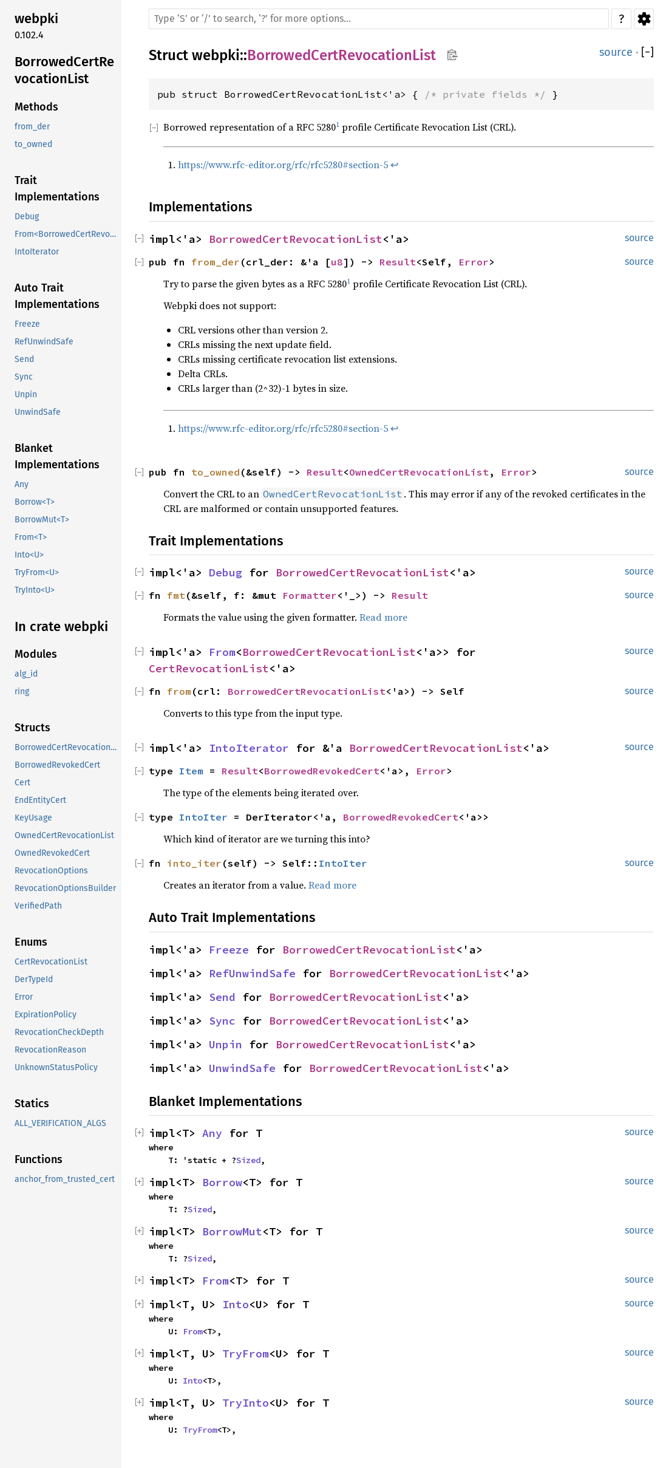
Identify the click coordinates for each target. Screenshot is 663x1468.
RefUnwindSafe (44, 341)
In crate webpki (61, 626)
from (179, 691)
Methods (36, 107)
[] (647, 52)
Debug (27, 216)
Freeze (27, 324)
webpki (36, 18)
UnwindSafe (38, 412)
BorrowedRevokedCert (57, 765)
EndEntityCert (40, 800)
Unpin (26, 394)
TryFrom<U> (37, 572)
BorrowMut (232, 1231)
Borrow (222, 1182)
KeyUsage (33, 818)
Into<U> (29, 555)
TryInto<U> (35, 590)
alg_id (26, 674)
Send (24, 359)
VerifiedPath (38, 906)
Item (191, 771)
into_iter (194, 863)
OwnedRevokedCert (52, 853)
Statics (32, 1103)
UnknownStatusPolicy (56, 1067)
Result (397, 262)
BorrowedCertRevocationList (64, 70)
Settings (644, 19)
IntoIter (203, 817)
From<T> (31, 537)
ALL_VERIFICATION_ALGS (60, 1123)
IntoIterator (37, 252)
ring (22, 691)
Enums (31, 942)
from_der (32, 126)
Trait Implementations (57, 188)
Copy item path (452, 54)
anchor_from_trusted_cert (65, 1179)
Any (22, 484)
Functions (39, 1159)
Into (235, 1304)
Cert (22, 782)
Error (24, 997)
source (616, 52)
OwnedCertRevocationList (64, 835)
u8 (337, 262)
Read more (383, 617)
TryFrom (245, 1353)
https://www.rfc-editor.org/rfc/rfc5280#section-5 (283, 164)
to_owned (33, 144)
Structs (32, 727)
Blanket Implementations (57, 456)
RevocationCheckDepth (59, 1032)
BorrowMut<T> (42, 519)
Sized (248, 1160)
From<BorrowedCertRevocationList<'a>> (67, 234)
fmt (176, 595)
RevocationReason (50, 1050)
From (222, 652)
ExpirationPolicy (45, 1014)
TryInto (245, 1403)
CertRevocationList (51, 962)
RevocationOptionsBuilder (65, 888)
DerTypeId (34, 979)
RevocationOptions (51, 870)
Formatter (309, 595)
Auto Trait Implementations (57, 296)
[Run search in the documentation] (379, 19)
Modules (36, 654)
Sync (24, 377)
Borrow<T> (35, 502)
